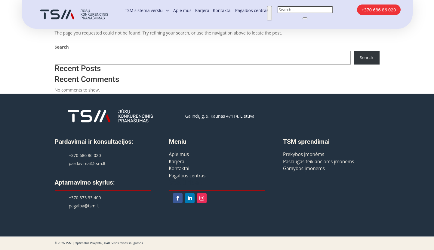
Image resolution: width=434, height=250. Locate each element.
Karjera (202, 10)
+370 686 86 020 (379, 10)
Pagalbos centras (252, 10)
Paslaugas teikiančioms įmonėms (318, 161)
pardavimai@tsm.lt (87, 163)
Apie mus (182, 10)
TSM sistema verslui (144, 10)
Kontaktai (222, 10)
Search (62, 47)
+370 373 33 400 (85, 197)
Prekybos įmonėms (303, 154)
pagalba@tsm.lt (84, 206)
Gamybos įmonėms (304, 168)
